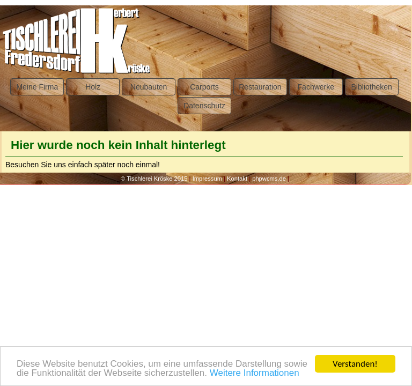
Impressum (207, 178)
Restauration (260, 87)
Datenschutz (204, 105)
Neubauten (148, 87)
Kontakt (237, 178)
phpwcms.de (269, 178)
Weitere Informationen (254, 373)
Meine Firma (37, 87)
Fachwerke (316, 87)
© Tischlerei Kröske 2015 (154, 178)
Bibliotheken (371, 87)
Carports (204, 87)
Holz (92, 87)
